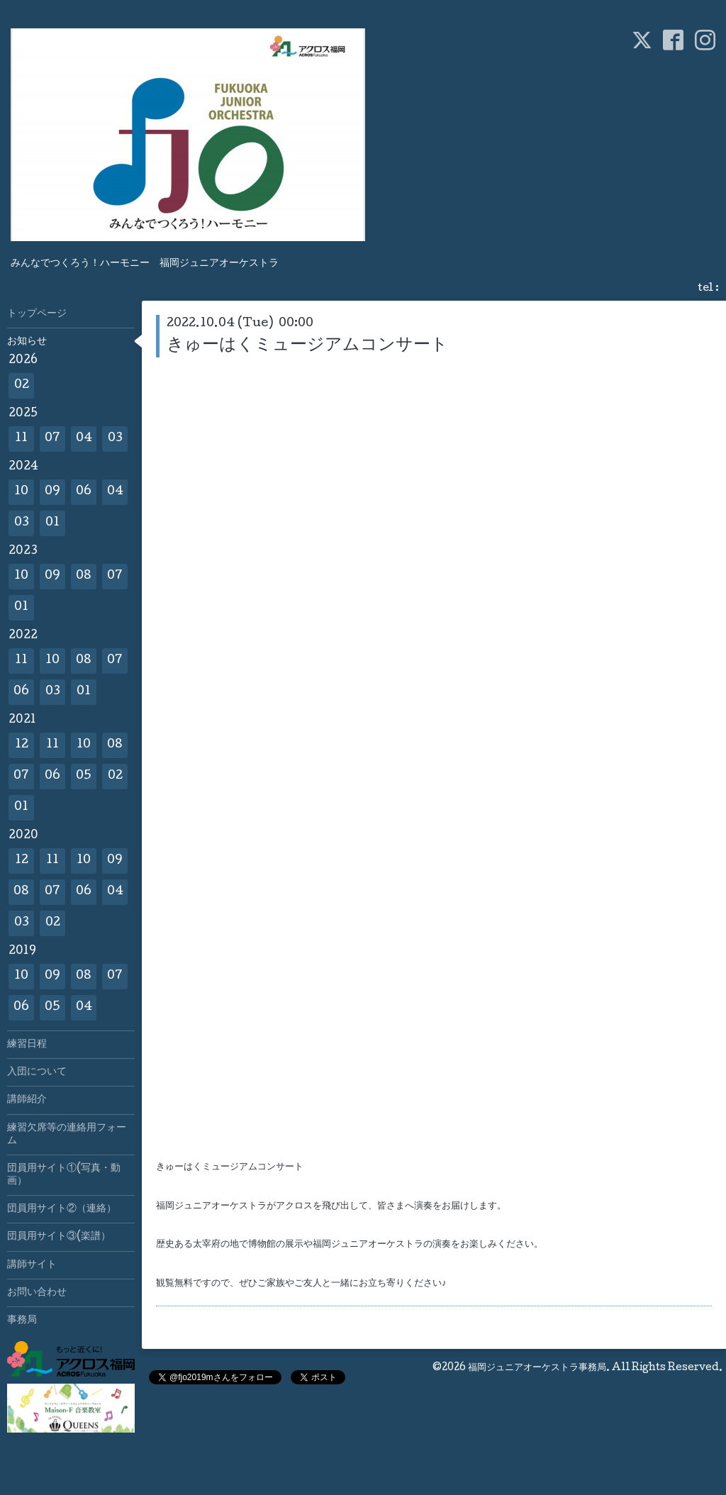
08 (83, 576)
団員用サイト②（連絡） (61, 1209)
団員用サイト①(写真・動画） (64, 1175)
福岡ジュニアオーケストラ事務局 (537, 1368)
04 (84, 439)
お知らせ (27, 342)
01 (52, 523)
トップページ (37, 314)
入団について (37, 1072)
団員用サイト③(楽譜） (59, 1237)
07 (52, 439)
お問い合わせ (37, 1293)
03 (115, 439)
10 (21, 492)
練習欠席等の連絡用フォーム (66, 1135)
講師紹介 (27, 1100)
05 (83, 776)
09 (52, 492)
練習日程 (27, 1044)
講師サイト (32, 1265)
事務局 (22, 1320)
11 (21, 439)
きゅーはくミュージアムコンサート (307, 345)
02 (21, 385)
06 (83, 492)
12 (21, 745)
